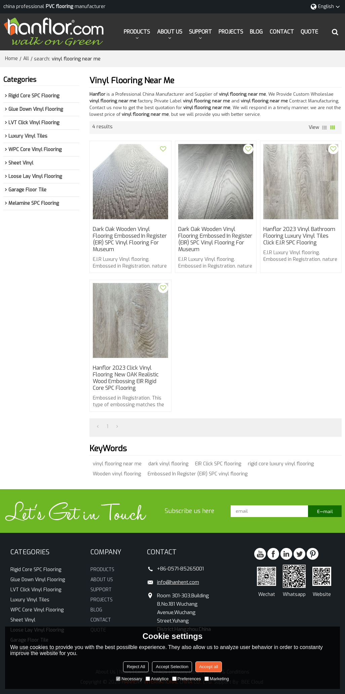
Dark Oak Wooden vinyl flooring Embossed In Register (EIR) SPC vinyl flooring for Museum (130, 239)
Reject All (136, 666)
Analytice (157, 678)
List (324, 127)
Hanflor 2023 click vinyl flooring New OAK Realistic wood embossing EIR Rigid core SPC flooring (126, 378)
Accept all (208, 666)
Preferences (186, 678)
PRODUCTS (137, 31)
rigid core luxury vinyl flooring (281, 464)
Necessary (129, 678)
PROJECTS (231, 31)
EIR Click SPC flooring (218, 464)
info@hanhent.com (178, 582)
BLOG (256, 31)
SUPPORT (200, 31)
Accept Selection (172, 666)
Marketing (216, 678)
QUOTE (309, 31)
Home (11, 58)
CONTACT (282, 31)
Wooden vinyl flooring (117, 474)
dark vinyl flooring (168, 464)
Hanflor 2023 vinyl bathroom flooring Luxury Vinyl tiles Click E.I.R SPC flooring (299, 236)
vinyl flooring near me (117, 464)
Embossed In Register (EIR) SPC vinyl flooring (197, 474)
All (26, 58)
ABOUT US (169, 31)
